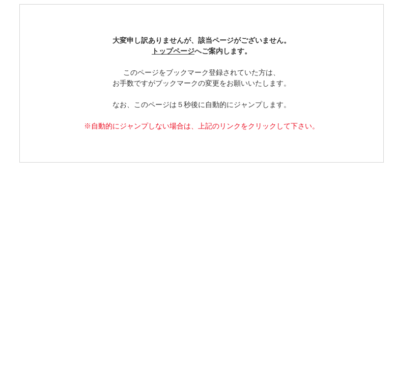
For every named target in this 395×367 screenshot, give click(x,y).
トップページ (173, 51)
